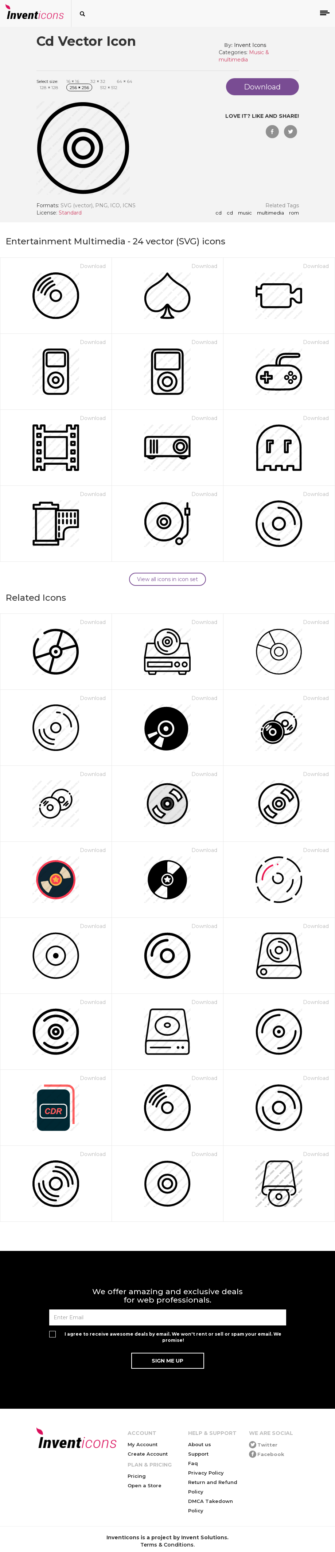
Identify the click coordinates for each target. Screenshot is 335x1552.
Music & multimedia (244, 56)
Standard (70, 212)
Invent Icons (250, 45)
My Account (142, 1444)
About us (199, 1444)
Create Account (148, 1454)
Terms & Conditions (167, 1544)
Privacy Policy (206, 1473)
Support (198, 1454)
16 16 (72, 81)
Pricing (137, 1476)
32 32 (97, 81)
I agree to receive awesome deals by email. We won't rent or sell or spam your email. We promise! (173, 1337)
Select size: (47, 81)
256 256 (79, 87)
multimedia (270, 213)
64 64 (124, 81)
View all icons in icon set (167, 579)
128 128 (49, 87)
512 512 (108, 87)
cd (218, 213)
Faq (193, 1463)
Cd (230, 213)
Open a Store (144, 1485)
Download (93, 266)
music (245, 213)
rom (294, 213)
